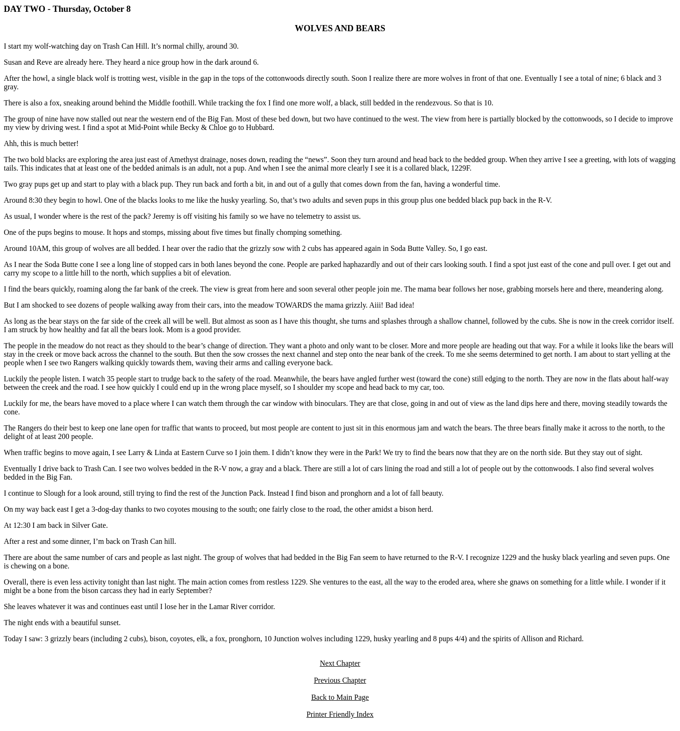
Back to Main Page (340, 697)
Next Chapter (340, 663)
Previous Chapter (340, 680)
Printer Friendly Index (340, 714)
